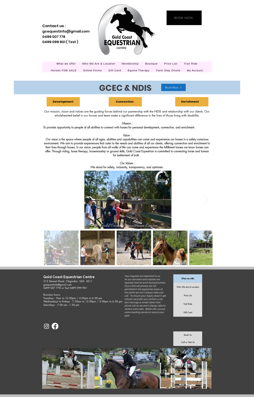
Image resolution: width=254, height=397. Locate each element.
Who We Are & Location (188, 287)
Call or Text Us (188, 342)
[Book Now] (173, 87)
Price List (188, 295)
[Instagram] (46, 326)
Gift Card (188, 312)
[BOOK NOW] (184, 18)
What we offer (187, 278)
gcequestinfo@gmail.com (66, 31)
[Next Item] (207, 199)
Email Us (188, 334)
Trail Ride (188, 304)
